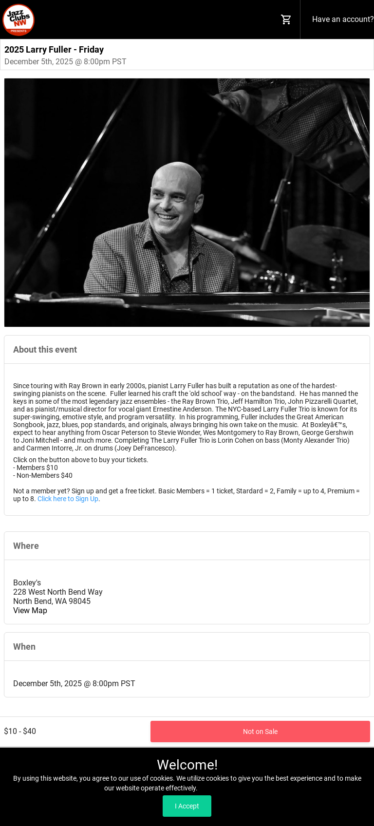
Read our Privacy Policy (234, 788)
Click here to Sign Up (67, 499)
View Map (30, 610)
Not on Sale (260, 731)
